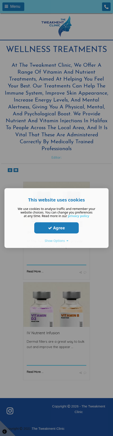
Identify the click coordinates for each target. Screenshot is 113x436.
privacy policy (78, 216)
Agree (56, 227)
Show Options (57, 241)
